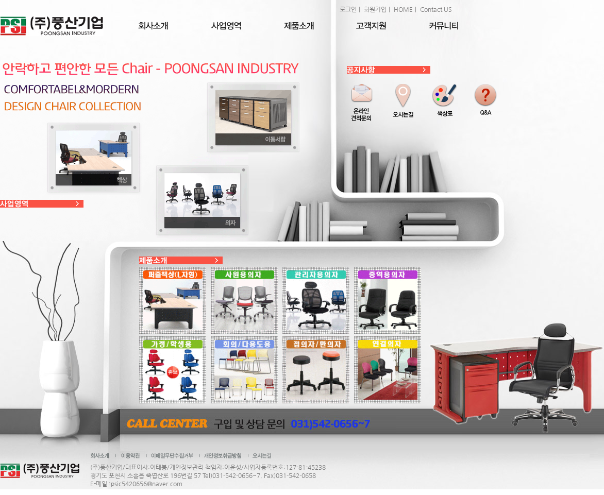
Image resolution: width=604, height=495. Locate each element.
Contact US (436, 9)
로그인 (348, 9)
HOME (403, 9)
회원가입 (375, 9)
